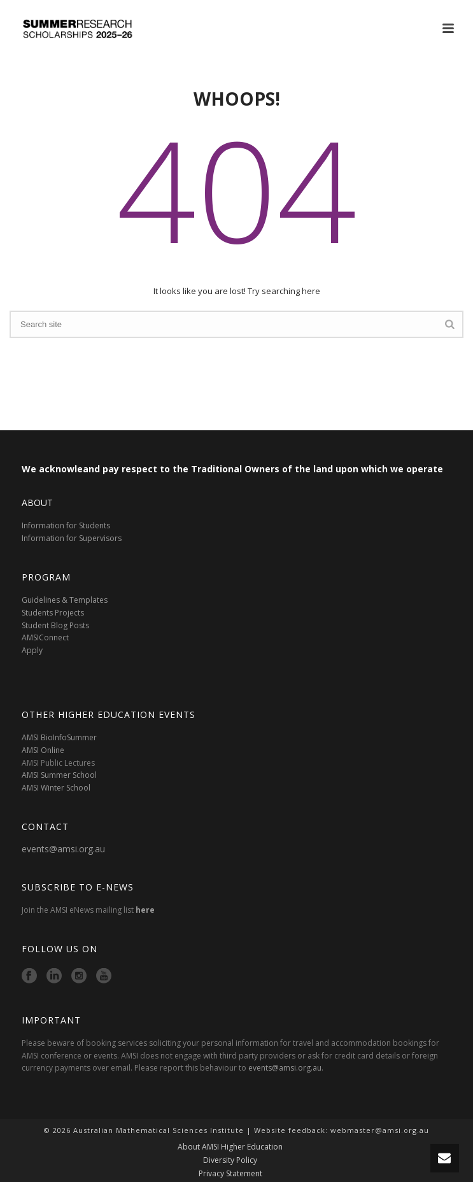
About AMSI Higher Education (230, 1147)
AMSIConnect (45, 637)
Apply (32, 650)
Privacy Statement (230, 1174)
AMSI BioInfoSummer (59, 737)
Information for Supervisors (72, 538)
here (145, 909)
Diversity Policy (230, 1160)
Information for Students (66, 525)
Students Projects (53, 612)
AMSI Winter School (56, 787)
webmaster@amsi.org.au (379, 1130)
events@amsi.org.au (63, 849)
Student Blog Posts (55, 625)
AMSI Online (43, 750)
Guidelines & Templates (65, 600)
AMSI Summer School (59, 775)
